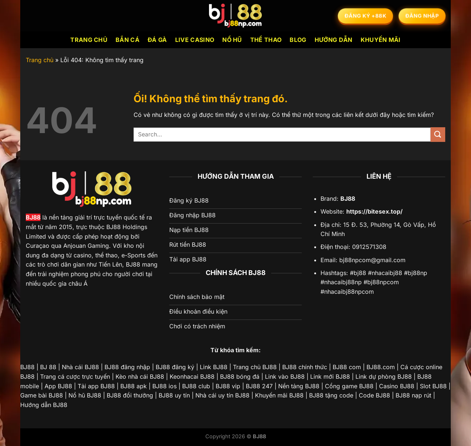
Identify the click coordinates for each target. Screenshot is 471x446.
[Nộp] (438, 134)
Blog (298, 39)
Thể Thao (266, 39)
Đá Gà (157, 39)
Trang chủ (88, 39)
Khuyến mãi (381, 39)
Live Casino (195, 39)
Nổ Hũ (232, 39)
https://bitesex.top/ (374, 211)
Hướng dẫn (334, 39)
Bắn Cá (127, 39)
